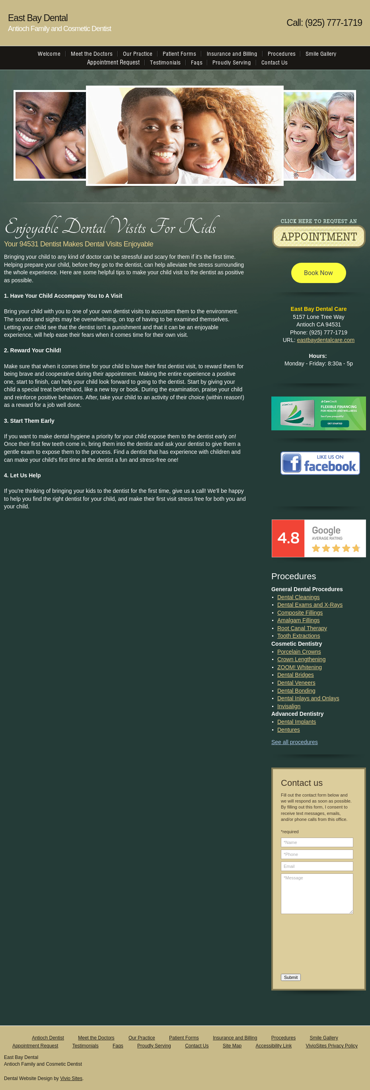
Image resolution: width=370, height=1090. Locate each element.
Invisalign (288, 706)
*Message (317, 893)
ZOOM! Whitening (299, 667)
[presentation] (313, 945)
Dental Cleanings (298, 597)
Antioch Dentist (48, 1038)
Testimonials (85, 1046)
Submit (291, 977)
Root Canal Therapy (302, 628)
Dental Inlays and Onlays (308, 698)
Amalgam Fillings (298, 620)
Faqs (118, 1046)
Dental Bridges (295, 675)
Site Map (232, 1046)
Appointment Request (35, 1046)
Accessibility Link (274, 1046)
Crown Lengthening (301, 659)
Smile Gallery (324, 1038)
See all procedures (294, 742)
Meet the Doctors (96, 1038)
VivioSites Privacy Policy (332, 1046)
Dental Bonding (296, 691)
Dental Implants (296, 722)
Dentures (288, 730)
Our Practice (142, 1038)
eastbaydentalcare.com (326, 340)
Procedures (283, 1038)
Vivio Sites (71, 1078)
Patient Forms (184, 1038)
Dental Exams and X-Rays (310, 605)
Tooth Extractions (298, 636)
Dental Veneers (296, 683)
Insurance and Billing (235, 1038)
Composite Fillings (300, 612)
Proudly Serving (154, 1046)
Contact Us (196, 1046)
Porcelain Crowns (299, 652)
